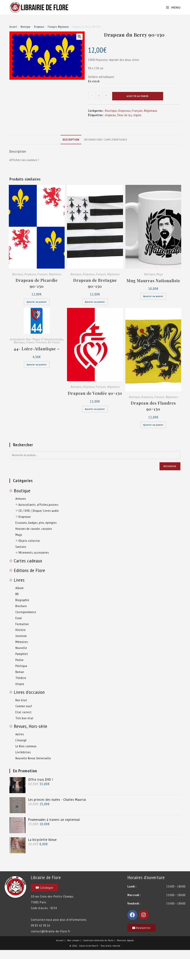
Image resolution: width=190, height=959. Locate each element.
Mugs (159, 274)
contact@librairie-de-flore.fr (50, 931)
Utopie (19, 684)
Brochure (21, 606)
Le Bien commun (26, 746)
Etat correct (23, 712)
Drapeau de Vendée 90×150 (95, 393)
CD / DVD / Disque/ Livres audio (37, 511)
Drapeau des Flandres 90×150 (153, 406)
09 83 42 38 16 (40, 925)
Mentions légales (125, 940)
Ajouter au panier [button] (37, 301)
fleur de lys (124, 115)
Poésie (19, 660)
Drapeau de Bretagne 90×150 (95, 283)
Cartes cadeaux (28, 561)
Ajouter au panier (137, 96)
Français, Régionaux (58, 26)
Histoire (20, 630)
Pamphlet (21, 654)
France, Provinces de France (43, 342)
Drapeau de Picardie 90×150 (37, 283)
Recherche (170, 466)
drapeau (110, 115)
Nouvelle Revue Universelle (33, 758)
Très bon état (24, 718)
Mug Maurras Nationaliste (153, 280)
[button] (79, 36)
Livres (19, 580)
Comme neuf (23, 706)
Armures (20, 499)
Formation (22, 624)
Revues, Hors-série (30, 726)
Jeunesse (21, 636)
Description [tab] (71, 139)
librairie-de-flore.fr (89, 945)
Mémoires (21, 642)
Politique (21, 666)
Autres (19, 734)
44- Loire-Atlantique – (37, 348)
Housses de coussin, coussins (33, 529)
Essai (18, 618)
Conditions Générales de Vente (98, 940)
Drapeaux (39, 26)
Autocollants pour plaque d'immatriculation (36, 339)
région (137, 115)
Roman (19, 672)
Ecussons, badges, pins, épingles (36, 523)
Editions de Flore (29, 570)
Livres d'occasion (29, 692)
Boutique (25, 26)
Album (19, 588)
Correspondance (25, 612)
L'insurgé (21, 740)
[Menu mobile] (172, 7)
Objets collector (27, 541)
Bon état (21, 700)
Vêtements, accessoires (32, 552)
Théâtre (20, 678)
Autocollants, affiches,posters (36, 505)
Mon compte (73, 940)
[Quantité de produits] (99, 95)
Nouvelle (21, 648)
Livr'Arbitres (23, 752)
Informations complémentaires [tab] (105, 139)
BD (17, 594)
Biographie (22, 600)
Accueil (13, 26)
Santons (20, 547)
